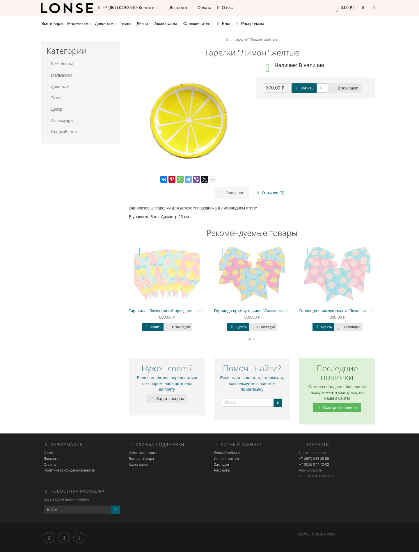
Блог (223, 23)
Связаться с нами (143, 453)
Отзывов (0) (269, 193)
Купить (304, 88)
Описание (231, 193)
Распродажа (249, 23)
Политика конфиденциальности (69, 470)
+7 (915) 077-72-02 (314, 465)
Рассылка (222, 470)
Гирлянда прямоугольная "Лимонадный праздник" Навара (354, 311)
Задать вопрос (167, 398)
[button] (342, 8)
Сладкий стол (197, 23)
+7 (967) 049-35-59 (314, 459)
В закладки (344, 88)
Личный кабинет (227, 453)
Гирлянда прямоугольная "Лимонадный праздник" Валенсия (271, 311)
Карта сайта (138, 465)
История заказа (226, 459)
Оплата (201, 7)
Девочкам (105, 23)
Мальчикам (79, 23)
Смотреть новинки (337, 407)
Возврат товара (141, 459)
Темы (126, 23)
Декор (143, 23)
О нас (224, 7)
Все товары (52, 23)
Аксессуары (167, 23)
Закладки (221, 465)
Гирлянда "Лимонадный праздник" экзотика (170, 311)
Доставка (175, 7)
